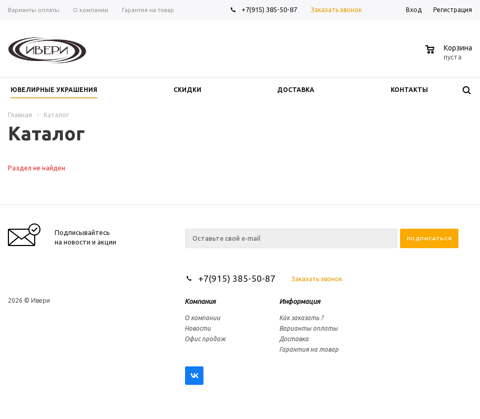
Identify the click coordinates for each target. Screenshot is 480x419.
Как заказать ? (301, 317)
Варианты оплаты (308, 328)
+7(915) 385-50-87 (270, 9)
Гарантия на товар (309, 349)
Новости (198, 328)
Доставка (294, 338)
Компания (200, 301)
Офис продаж (205, 338)
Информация (299, 301)
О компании (202, 317)
